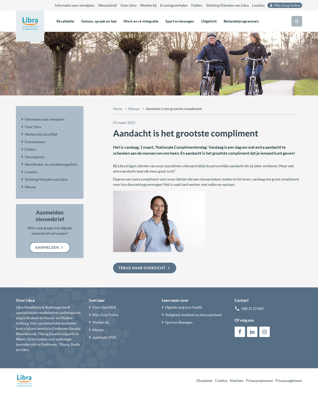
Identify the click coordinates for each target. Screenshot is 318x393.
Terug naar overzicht (144, 268)
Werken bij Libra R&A (41, 134)
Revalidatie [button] (65, 21)
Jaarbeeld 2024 (104, 337)
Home (117, 109)
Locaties (258, 5)
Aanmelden (49, 247)
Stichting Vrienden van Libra (227, 5)
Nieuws (30, 187)
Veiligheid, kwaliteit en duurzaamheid (193, 315)
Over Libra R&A (104, 307)
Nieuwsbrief (107, 5)
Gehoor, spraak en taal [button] (98, 21)
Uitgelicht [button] (209, 21)
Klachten (237, 381)
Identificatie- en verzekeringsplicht (51, 164)
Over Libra (128, 5)
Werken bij (148, 5)
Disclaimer (205, 381)
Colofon (221, 381)
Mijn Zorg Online (284, 5)
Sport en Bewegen (179, 322)
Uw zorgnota (34, 157)
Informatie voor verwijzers (75, 5)
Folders (197, 5)
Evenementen (35, 142)
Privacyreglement (288, 381)
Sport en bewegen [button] (179, 21)
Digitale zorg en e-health (183, 307)
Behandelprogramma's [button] (241, 21)
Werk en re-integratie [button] (140, 21)
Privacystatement (259, 381)
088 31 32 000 (252, 309)
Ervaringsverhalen (174, 5)
